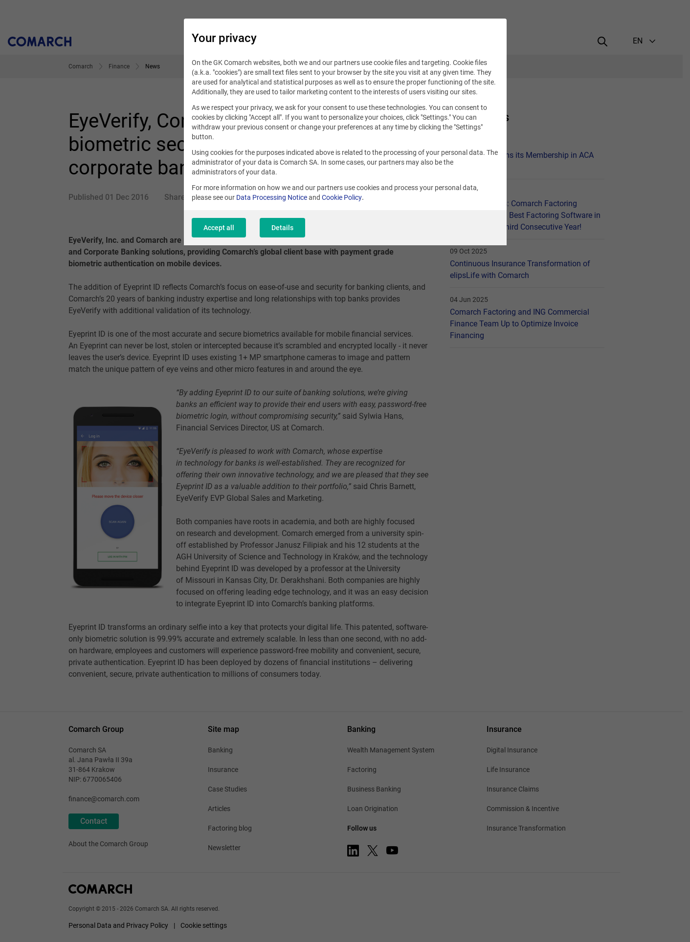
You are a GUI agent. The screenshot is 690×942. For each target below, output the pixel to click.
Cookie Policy (342, 197)
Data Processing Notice (271, 197)
